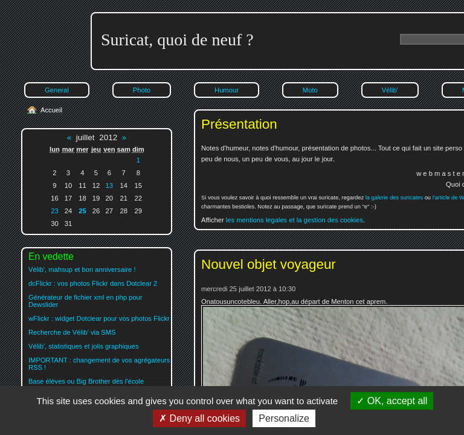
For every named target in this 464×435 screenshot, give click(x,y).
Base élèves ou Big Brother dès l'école (86, 381)
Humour (226, 90)
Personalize (284, 418)
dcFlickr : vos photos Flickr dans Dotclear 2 (92, 283)
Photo (141, 90)
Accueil (51, 110)
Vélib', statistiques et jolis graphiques (83, 346)
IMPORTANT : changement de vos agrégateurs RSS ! (99, 363)
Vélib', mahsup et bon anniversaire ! (82, 269)
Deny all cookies (199, 418)
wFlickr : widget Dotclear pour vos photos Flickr (99, 318)
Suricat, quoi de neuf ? (177, 39)
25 (82, 210)
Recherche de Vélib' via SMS (72, 332)
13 (109, 185)
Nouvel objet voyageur (268, 264)
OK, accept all (391, 401)
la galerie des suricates (394, 198)
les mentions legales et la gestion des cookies (294, 220)
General (57, 90)
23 (54, 210)
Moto (310, 90)
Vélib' (390, 90)
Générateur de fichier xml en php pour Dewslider (85, 301)
